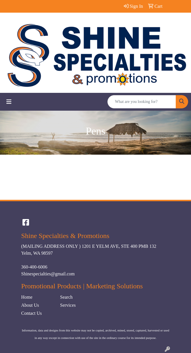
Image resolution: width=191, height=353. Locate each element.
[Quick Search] (141, 101)
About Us (30, 305)
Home (27, 297)
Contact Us (31, 313)
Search (66, 297)
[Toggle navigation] (9, 102)
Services (68, 305)
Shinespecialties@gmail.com (48, 273)
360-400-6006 (34, 266)
